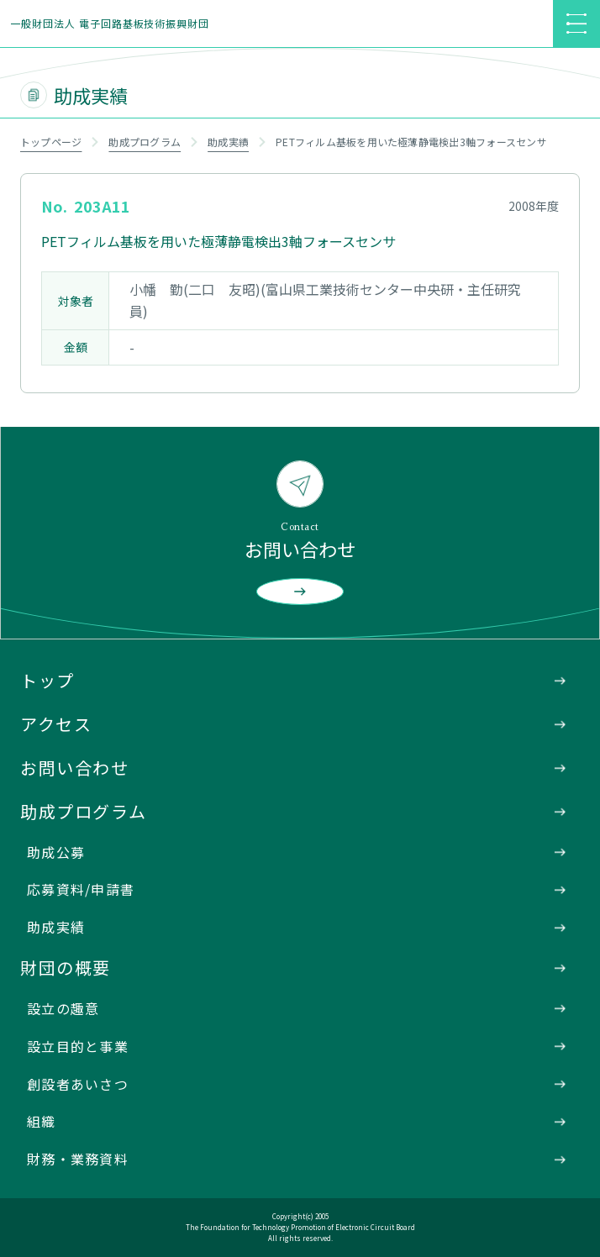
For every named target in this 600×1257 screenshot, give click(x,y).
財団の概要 (65, 967)
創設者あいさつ (78, 1084)
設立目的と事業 (78, 1046)
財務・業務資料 (78, 1159)
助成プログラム (144, 141)
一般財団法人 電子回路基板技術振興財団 (109, 23)
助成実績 (228, 141)
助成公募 (56, 852)
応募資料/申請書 (80, 889)
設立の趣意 (63, 1008)
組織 (41, 1121)
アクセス (56, 724)
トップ (47, 680)
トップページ (51, 141)
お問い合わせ (74, 767)
